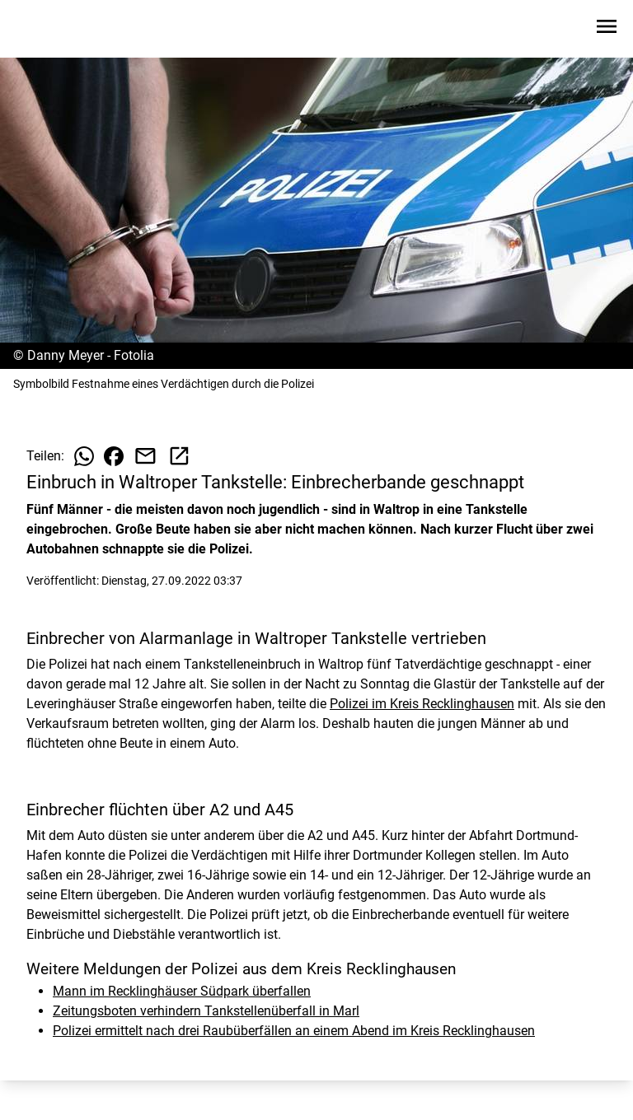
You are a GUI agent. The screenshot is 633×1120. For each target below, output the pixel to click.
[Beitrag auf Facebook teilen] (114, 456)
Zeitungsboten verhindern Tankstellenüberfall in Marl (206, 1011)
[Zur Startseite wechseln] (52, 30)
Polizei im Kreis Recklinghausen (422, 704)
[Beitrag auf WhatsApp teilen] (84, 456)
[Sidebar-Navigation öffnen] (606, 29)
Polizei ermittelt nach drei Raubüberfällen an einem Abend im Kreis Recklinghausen (294, 1030)
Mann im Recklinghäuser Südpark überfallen (182, 991)
